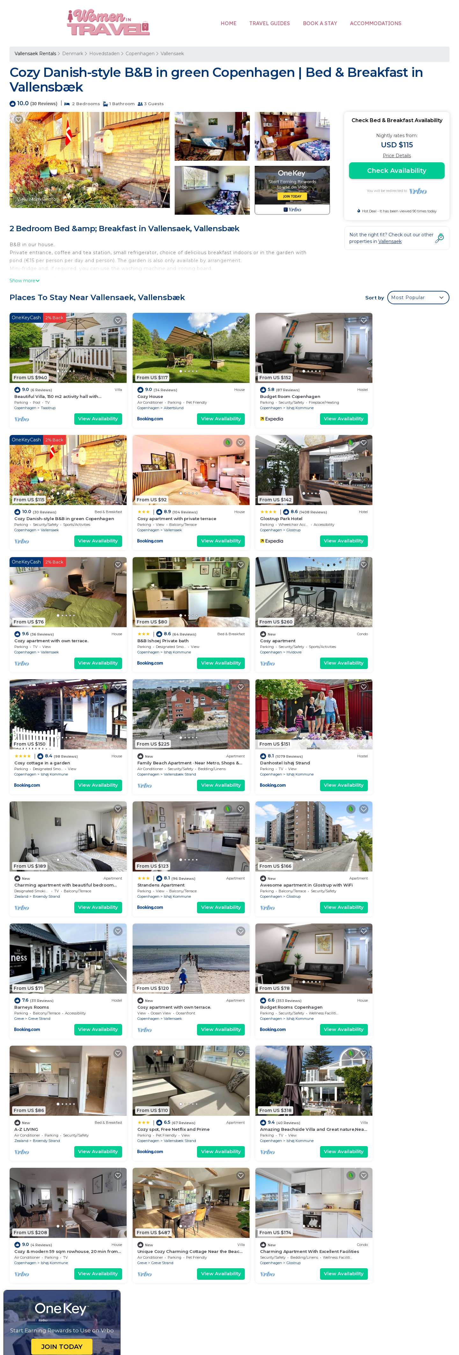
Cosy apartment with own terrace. (51, 850)
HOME (229, 23)
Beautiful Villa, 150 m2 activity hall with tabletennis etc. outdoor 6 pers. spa (320, 1188)
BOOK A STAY (320, 23)
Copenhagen (140, 53)
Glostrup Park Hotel (147, 504)
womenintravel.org (178, 1304)
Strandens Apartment (149, 735)
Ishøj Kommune (277, 401)
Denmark (72, 53)
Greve (353, 746)
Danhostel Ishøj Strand (373, 619)
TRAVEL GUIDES (269, 23)
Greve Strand (374, 746)
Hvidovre (48, 631)
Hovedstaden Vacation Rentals (52, 1199)
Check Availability (396, 170)
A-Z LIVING (248, 850)
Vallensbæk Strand (280, 631)
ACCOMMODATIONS (376, 23)
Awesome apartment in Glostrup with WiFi (283, 735)
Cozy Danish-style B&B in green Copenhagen (289, 1219)
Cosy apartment (31, 619)
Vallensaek (172, 53)
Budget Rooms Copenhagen (157, 850)
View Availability (86, 412)
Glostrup (159, 516)
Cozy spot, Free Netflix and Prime (385, 850)
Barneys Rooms (366, 735)
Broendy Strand (46, 746)
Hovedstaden (104, 53)
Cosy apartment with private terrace (53, 504)
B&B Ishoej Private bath (374, 504)
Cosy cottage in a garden (154, 619)
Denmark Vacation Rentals (48, 1209)
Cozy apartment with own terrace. (274, 504)
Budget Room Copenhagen (267, 389)
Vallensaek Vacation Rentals (49, 1188)
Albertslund (162, 401)
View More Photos (37, 199)
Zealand (21, 746)
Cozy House (139, 389)
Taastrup (48, 401)
